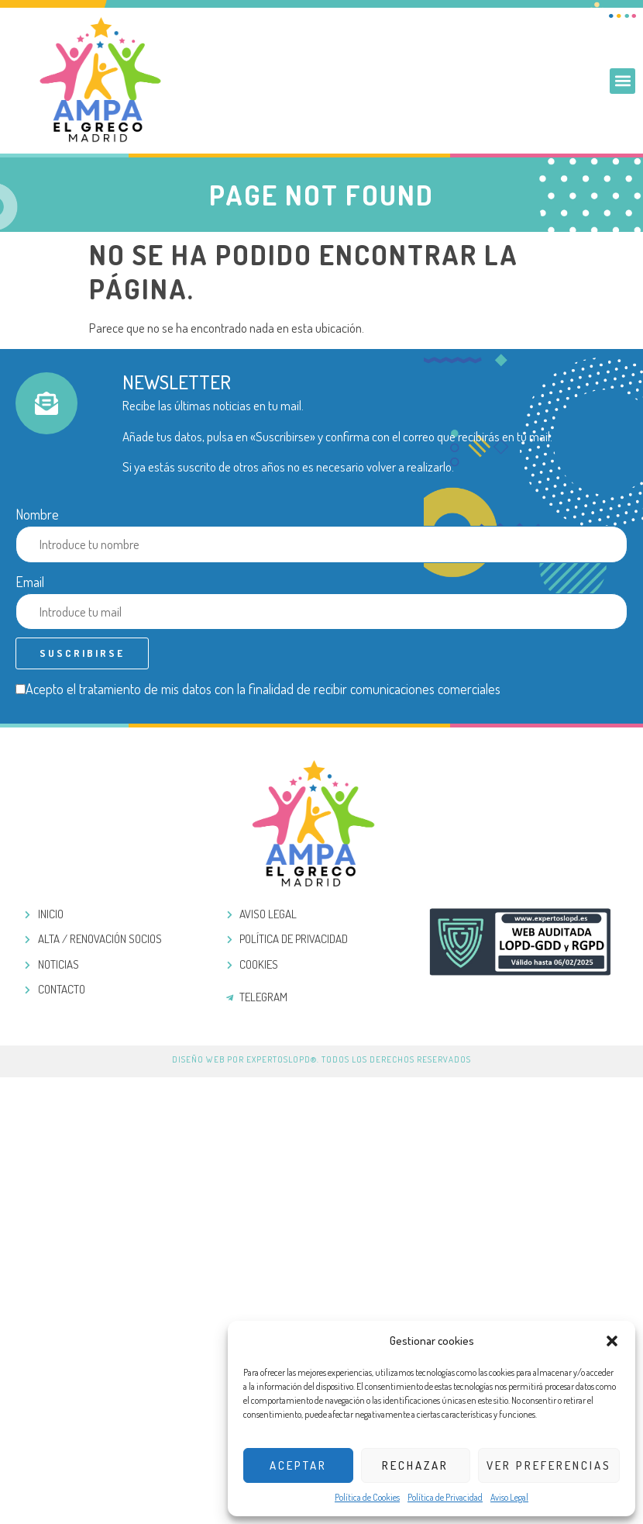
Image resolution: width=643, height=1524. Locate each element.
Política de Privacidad (445, 1497)
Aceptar (298, 1465)
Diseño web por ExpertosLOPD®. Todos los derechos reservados (321, 1059)
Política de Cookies (367, 1497)
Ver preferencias (549, 1465)
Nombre (37, 514)
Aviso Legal (509, 1497)
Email (29, 581)
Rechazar (415, 1465)
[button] (612, 1341)
